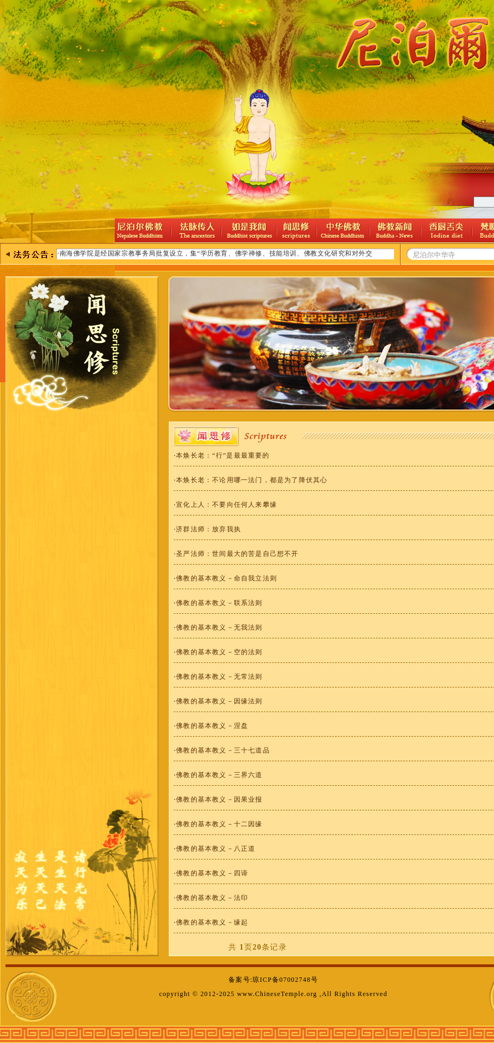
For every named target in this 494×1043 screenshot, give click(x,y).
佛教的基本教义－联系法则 (219, 603)
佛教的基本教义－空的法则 (219, 652)
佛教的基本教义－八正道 (215, 848)
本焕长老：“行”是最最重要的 (222, 455)
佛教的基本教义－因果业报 (219, 799)
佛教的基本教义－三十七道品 (223, 750)
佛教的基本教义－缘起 (212, 922)
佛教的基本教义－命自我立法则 (226, 578)
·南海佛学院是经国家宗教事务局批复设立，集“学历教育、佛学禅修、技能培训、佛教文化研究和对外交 (215, 253)
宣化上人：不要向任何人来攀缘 (226, 504)
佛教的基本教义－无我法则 (219, 627)
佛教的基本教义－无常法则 (219, 676)
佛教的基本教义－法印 (212, 898)
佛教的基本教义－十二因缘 (219, 824)
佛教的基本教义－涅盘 (212, 726)
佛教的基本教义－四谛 (212, 873)
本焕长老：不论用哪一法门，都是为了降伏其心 (251, 480)
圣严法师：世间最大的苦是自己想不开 (237, 554)
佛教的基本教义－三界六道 (219, 775)
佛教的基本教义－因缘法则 (219, 701)
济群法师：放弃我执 (208, 529)
